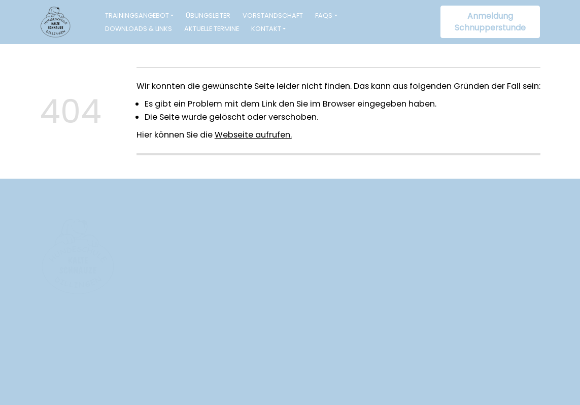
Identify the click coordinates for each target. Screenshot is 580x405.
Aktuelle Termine (211, 28)
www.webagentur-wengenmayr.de (104, 382)
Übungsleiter (208, 15)
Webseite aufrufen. (253, 135)
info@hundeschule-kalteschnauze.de (243, 312)
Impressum (466, 370)
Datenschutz (516, 370)
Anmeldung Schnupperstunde (490, 22)
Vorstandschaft (273, 15)
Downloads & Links (138, 28)
